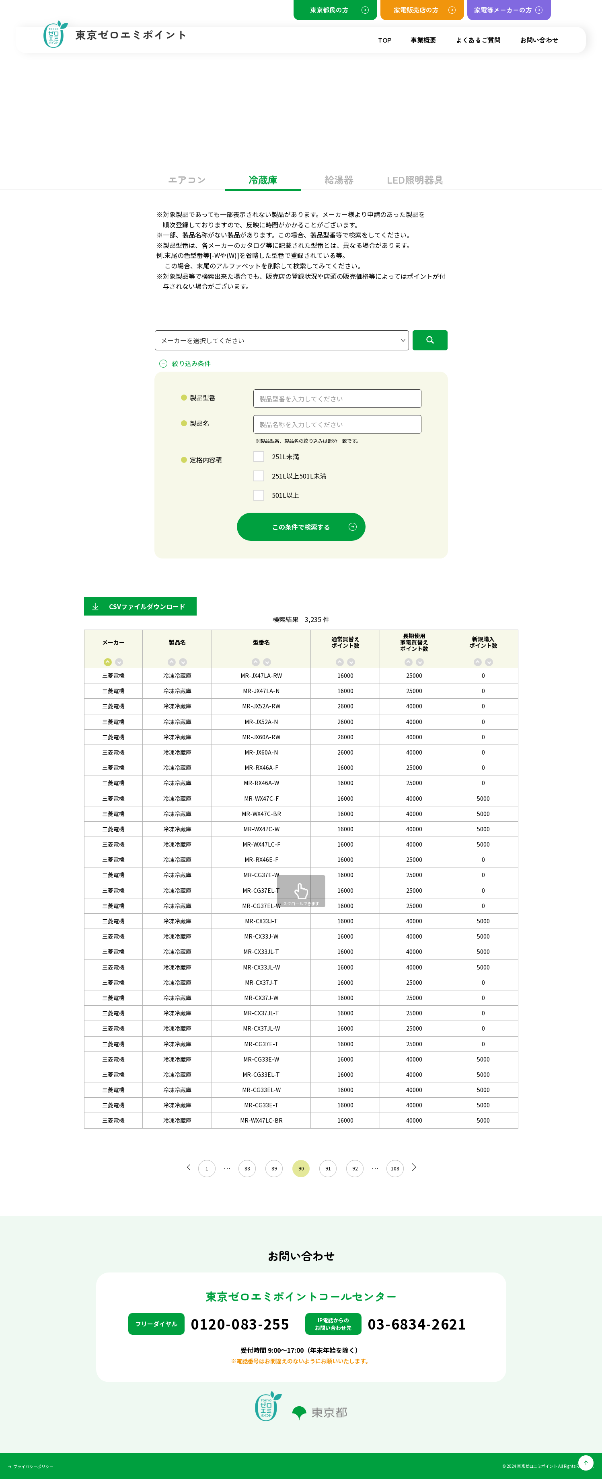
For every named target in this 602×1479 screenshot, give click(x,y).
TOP (384, 40)
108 (393, 1168)
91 (326, 1168)
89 (272, 1168)
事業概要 (423, 40)
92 (352, 1168)
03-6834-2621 (417, 1324)
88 (245, 1168)
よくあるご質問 (478, 40)
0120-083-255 (240, 1324)
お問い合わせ (539, 40)
